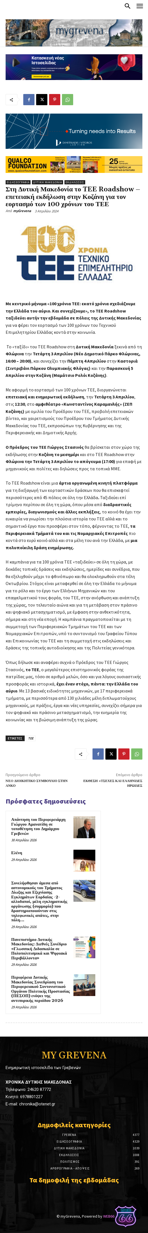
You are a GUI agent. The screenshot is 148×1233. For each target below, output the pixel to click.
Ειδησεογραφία (18, 182)
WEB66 (108, 1216)
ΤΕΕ (30, 738)
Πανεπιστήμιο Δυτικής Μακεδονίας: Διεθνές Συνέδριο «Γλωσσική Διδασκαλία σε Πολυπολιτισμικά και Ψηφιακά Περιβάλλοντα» (39, 949)
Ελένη (16, 853)
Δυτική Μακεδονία (47, 182)
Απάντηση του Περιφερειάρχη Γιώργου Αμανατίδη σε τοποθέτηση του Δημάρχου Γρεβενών (38, 826)
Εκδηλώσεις (74, 182)
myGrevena (22, 210)
